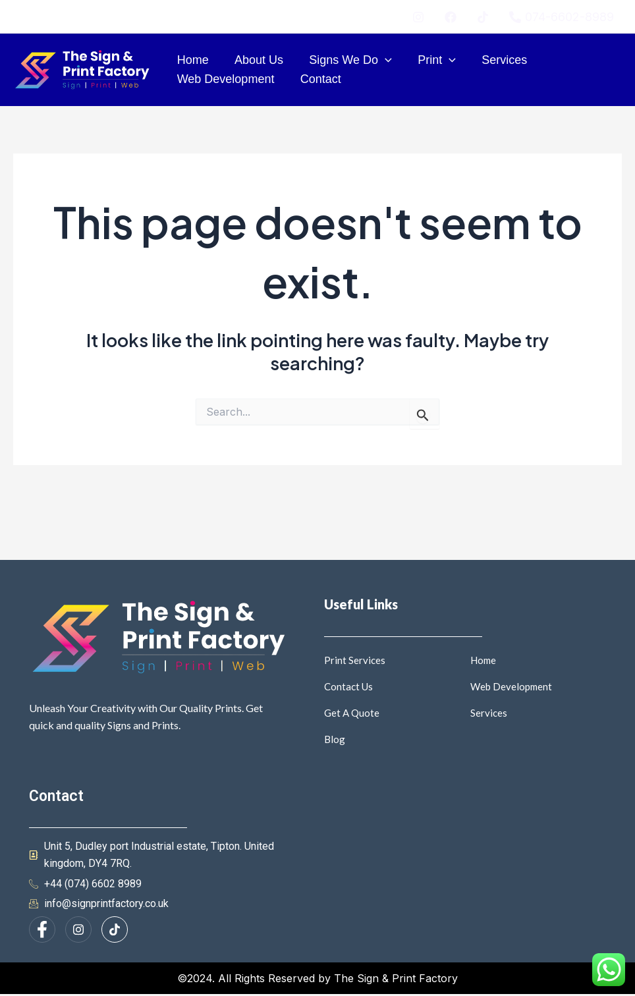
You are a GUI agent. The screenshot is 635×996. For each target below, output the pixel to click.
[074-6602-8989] (561, 17)
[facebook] (452, 17)
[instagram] (420, 17)
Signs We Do (345, 60)
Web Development (224, 79)
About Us (255, 60)
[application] (380, 60)
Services (494, 60)
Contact (317, 79)
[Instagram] (78, 929)
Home (191, 60)
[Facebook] (42, 929)
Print (429, 60)
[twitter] (485, 17)
